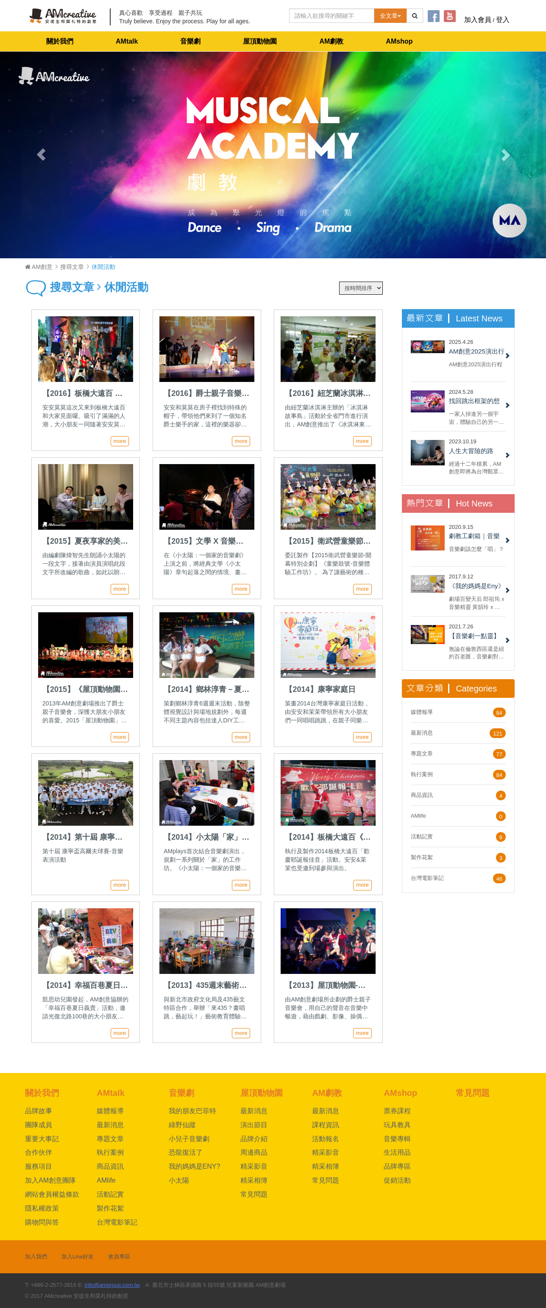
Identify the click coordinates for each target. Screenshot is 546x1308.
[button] (41, 154)
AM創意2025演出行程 (475, 364)
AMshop (399, 41)
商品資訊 (422, 795)
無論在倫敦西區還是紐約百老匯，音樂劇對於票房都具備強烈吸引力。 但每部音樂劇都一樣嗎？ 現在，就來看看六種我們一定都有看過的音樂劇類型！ (477, 653)
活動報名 (325, 1138)
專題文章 (422, 753)
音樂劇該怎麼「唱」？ (476, 549)
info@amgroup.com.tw (112, 1285)
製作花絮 (422, 857)
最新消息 (422, 733)
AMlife (418, 816)
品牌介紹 (253, 1138)
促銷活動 (397, 1180)
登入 (503, 19)
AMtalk (127, 41)
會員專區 (119, 1256)
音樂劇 (190, 41)
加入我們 (36, 1256)
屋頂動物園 (260, 41)
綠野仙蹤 (182, 1124)
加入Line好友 (77, 1256)
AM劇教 (331, 41)
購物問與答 (42, 1222)
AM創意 (39, 266)
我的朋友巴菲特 (192, 1110)
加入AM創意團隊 (50, 1180)
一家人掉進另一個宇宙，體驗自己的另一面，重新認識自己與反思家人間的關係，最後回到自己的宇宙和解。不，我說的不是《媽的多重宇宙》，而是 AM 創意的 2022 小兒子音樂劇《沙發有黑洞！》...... (476, 418)
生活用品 (397, 1152)
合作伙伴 (38, 1152)
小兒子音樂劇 (189, 1138)
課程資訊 (325, 1124)
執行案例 (422, 774)
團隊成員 (38, 1124)
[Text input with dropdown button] (331, 15)
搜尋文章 (72, 266)
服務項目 (38, 1166)
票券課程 (397, 1110)
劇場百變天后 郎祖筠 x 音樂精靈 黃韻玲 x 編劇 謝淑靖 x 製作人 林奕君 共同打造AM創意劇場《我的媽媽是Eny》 (476, 603)
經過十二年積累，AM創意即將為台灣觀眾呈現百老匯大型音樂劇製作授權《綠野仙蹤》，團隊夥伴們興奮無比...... (476, 468)
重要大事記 (42, 1138)
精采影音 (253, 1166)
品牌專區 (397, 1166)
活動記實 (422, 836)
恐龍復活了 (186, 1152)
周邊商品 (253, 1152)
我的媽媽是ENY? (194, 1166)
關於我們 (59, 41)
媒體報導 (422, 712)
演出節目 (253, 1124)
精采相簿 (253, 1180)
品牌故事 (38, 1110)
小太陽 (179, 1180)
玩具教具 (397, 1124)
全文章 (390, 15)
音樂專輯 (397, 1138)
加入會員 (477, 19)
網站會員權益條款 (52, 1194)
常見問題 (253, 1194)
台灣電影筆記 (427, 878)
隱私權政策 (42, 1208)
